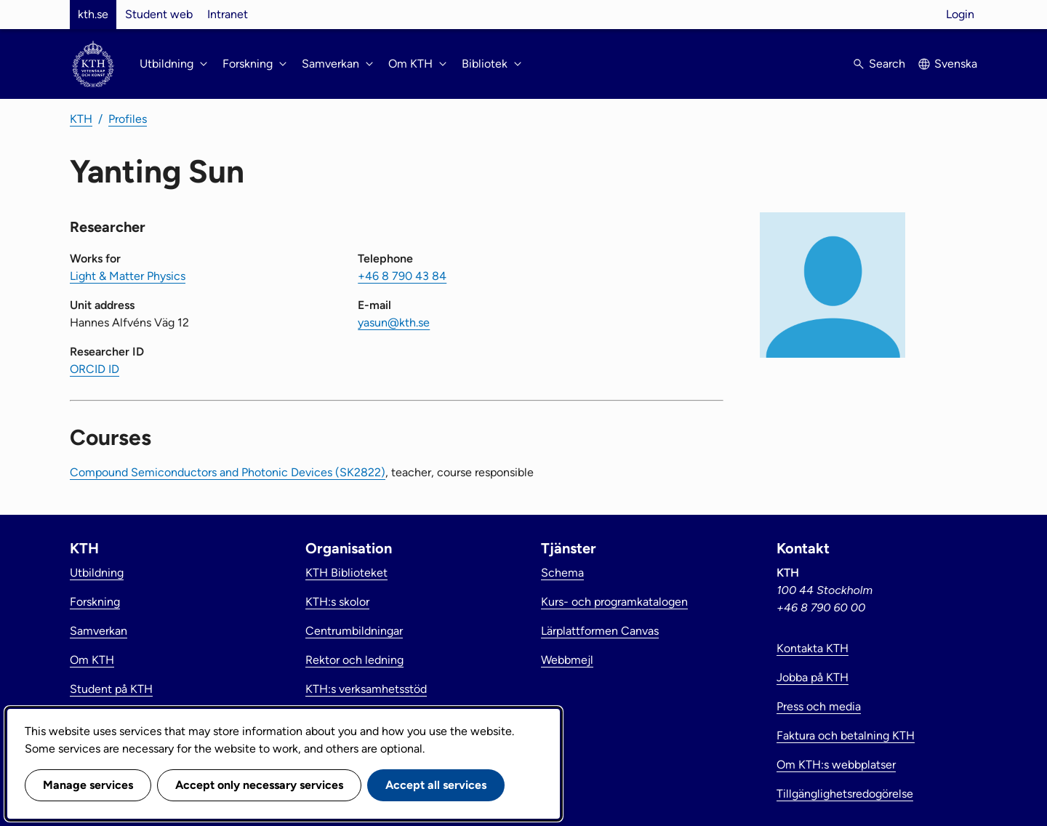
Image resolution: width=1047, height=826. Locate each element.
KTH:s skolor (337, 602)
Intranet (227, 14)
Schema (562, 573)
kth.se (93, 14)
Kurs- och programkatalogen (614, 602)
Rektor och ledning (354, 660)
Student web (159, 14)
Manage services (88, 785)
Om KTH (92, 660)
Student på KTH (111, 689)
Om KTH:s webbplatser (836, 764)
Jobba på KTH (813, 677)
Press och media (819, 706)
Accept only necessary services (259, 785)
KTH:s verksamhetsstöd (366, 689)
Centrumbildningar (354, 631)
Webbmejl (567, 660)
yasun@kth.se (394, 322)
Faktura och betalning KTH (846, 735)
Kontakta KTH (813, 648)
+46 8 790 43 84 (402, 276)
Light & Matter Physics (127, 276)
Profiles (127, 119)
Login (960, 14)
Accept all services (435, 785)
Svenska (955, 64)
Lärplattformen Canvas (600, 631)
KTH (81, 119)
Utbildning (97, 573)
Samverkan (98, 631)
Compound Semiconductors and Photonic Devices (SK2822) (227, 472)
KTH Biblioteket (346, 573)
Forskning (95, 602)
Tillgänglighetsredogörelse (845, 794)
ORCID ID (94, 369)
